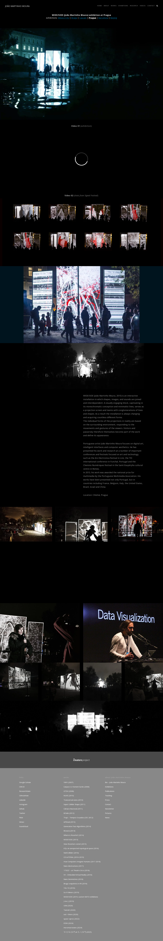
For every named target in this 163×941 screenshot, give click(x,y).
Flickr (21, 817)
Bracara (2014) (69, 831)
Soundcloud (23, 826)
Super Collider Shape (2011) (74, 804)
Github (21, 809)
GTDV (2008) (69, 791)
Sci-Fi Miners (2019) (71, 892)
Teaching (108, 795)
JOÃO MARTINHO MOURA (17, 6)
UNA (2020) (68, 905)
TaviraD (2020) (69, 910)
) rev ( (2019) (69, 901)
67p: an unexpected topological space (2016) (81, 848)
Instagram (23, 804)
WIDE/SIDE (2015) (71, 839)
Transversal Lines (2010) (73, 800)
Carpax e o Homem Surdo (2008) (76, 787)
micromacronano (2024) (73, 927)
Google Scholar (25, 782)
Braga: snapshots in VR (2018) (75, 883)
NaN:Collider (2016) (71, 853)
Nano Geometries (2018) (73, 879)
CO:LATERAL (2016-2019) (74, 857)
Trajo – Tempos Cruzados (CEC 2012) (78, 817)
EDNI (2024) (68, 923)
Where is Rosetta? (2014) (74, 835)
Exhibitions (109, 787)
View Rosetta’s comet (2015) (75, 844)
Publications (109, 791)
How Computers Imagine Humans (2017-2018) (82, 861)
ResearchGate (24, 791)
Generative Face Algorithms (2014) (77, 826)
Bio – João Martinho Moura (115, 782)
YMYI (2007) (68, 782)
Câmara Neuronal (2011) (73, 809)
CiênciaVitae (24, 795)
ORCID (22, 787)
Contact (108, 804)
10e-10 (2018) (69, 888)
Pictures (108, 813)
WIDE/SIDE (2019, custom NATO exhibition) (81, 897)
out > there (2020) (71, 914)
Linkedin (22, 800)
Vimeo (21, 822)
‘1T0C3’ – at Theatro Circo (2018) (77, 870)
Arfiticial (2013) (69, 822)
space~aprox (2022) (71, 919)
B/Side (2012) (69, 813)
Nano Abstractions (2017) (74, 866)
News (107, 817)
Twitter (22, 813)
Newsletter (109, 809)
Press (107, 800)
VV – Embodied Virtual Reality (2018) (78, 875)
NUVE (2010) (69, 795)
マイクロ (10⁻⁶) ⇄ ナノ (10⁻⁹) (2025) (78, 932)
